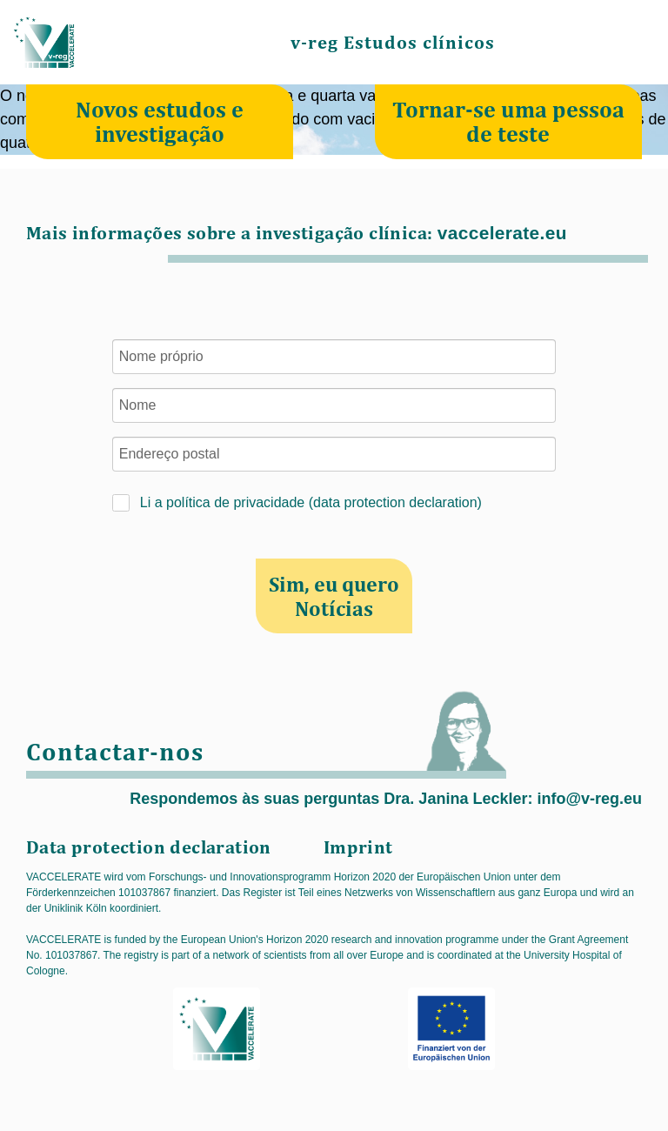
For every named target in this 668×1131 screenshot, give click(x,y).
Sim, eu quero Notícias (334, 596)
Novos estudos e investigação (160, 121)
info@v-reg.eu (589, 798)
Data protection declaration (148, 847)
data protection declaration (395, 502)
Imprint (358, 847)
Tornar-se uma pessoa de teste (508, 121)
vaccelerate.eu (502, 233)
